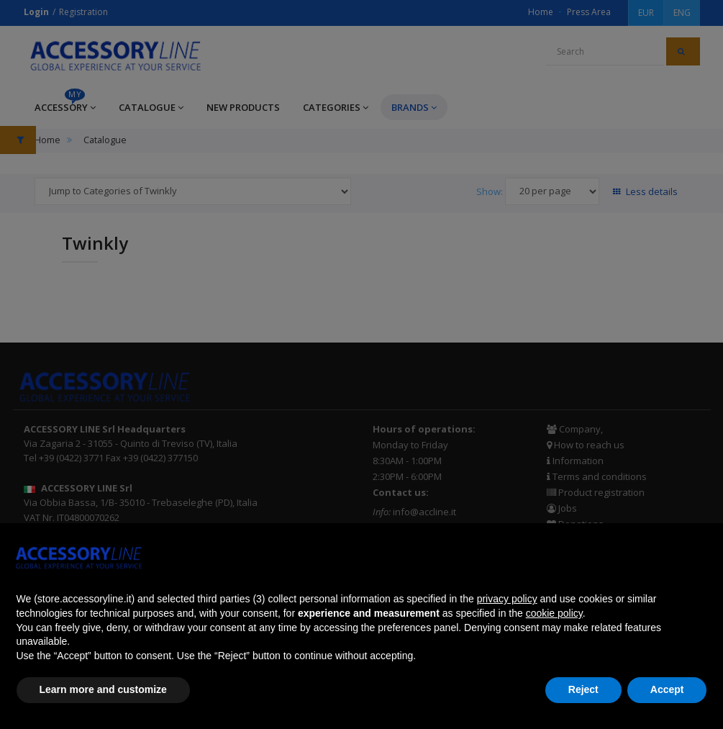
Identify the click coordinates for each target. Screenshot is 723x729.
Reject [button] (583, 689)
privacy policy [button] (507, 599)
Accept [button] (667, 689)
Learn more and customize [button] (103, 689)
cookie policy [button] (554, 613)
